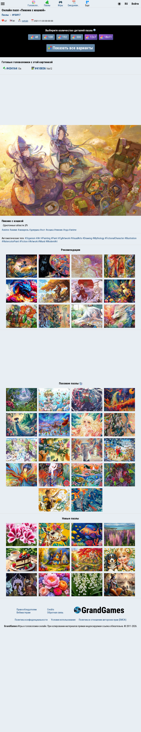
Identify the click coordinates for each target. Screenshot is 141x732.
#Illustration (130, 238)
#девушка (34, 229)
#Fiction (23, 241)
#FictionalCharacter (114, 238)
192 (62, 37)
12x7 (91, 37)
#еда (66, 229)
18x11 (106, 37)
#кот (42, 229)
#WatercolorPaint (10, 241)
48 (34, 37)
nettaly (25, 21)
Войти (135, 3)
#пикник (58, 229)
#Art (38, 238)
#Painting (45, 238)
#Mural (41, 241)
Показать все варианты (70, 48)
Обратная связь (55, 715)
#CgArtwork (64, 238)
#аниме (13, 229)
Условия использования (63, 722)
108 (48, 37)
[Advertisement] (70, 99)
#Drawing (87, 238)
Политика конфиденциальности (31, 722)
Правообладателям (27, 712)
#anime (5, 229)
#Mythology (98, 238)
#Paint (54, 238)
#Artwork (33, 241)
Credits (50, 712)
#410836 (39, 68)
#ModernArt (51, 241)
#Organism (30, 238)
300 (76, 37)
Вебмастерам (23, 715)
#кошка (50, 229)
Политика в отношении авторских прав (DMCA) (102, 722)
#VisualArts (76, 238)
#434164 (10, 68)
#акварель (23, 229)
